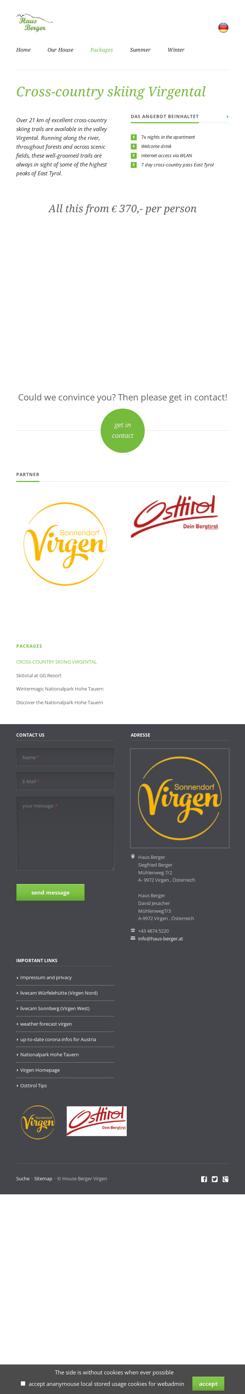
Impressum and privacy (46, 977)
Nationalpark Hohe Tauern (49, 1054)
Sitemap (43, 1178)
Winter (176, 50)
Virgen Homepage (40, 1070)
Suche (22, 1178)
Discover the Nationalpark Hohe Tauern (59, 702)
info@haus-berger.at (160, 938)
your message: (39, 806)
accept (208, 1383)
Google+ (226, 1179)
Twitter (215, 1179)
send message (50, 892)
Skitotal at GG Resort (39, 675)
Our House (60, 50)
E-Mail (30, 781)
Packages (101, 50)
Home (23, 50)
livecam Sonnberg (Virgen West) (55, 1008)
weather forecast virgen (46, 1023)
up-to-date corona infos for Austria (58, 1039)
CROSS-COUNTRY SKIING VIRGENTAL (56, 661)
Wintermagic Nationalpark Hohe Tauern (60, 688)
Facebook (204, 1179)
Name (30, 757)
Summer (140, 50)
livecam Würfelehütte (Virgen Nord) (59, 992)
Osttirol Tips (33, 1085)
